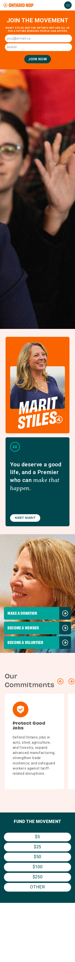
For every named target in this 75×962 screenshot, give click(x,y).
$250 (38, 876)
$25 (37, 846)
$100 (38, 866)
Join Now (37, 59)
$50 (37, 856)
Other (37, 886)
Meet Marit (25, 518)
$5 (37, 836)
